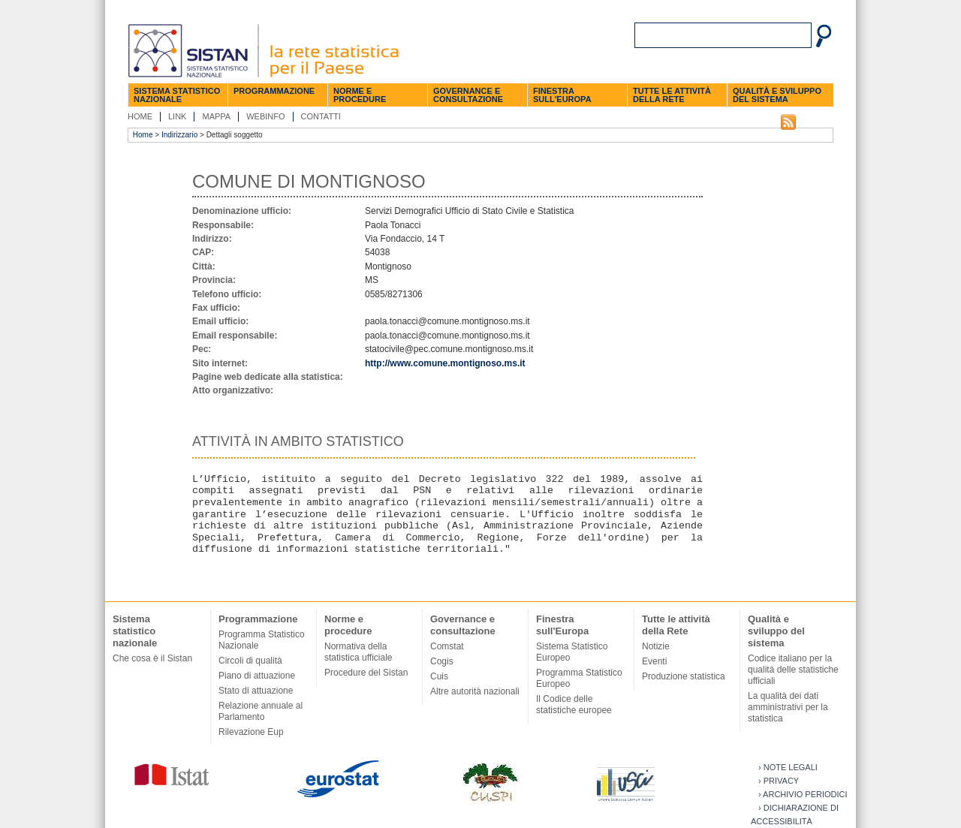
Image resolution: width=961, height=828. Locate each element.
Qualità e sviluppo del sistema (777, 95)
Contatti (321, 116)
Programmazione (274, 90)
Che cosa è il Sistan (152, 658)
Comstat (447, 646)
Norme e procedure (359, 95)
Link (177, 116)
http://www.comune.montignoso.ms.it (445, 363)
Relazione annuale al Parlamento (260, 711)
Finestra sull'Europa (562, 95)
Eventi (654, 661)
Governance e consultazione (468, 95)
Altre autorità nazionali (475, 691)
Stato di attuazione (255, 690)
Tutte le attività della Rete (672, 95)
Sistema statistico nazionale (177, 95)
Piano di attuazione (256, 675)
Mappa (216, 116)
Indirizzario (179, 135)
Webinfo (265, 116)
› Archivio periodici (803, 794)
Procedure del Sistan (366, 672)
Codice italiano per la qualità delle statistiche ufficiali (793, 669)
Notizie (656, 646)
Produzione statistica (683, 676)
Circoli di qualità (250, 660)
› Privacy (778, 780)
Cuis (439, 676)
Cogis (441, 661)
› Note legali (788, 767)
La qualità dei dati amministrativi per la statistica (788, 707)
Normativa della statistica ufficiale (358, 652)
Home (140, 116)
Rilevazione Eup (251, 732)
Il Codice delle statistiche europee (574, 704)
